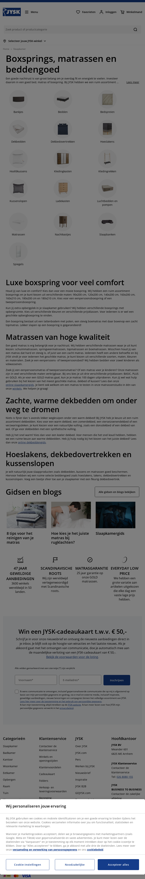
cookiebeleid (95, 849)
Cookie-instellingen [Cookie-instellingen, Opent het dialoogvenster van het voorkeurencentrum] (27, 864)
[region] (72, 837)
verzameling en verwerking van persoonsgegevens (45, 849)
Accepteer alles (118, 864)
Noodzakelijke (75, 864)
